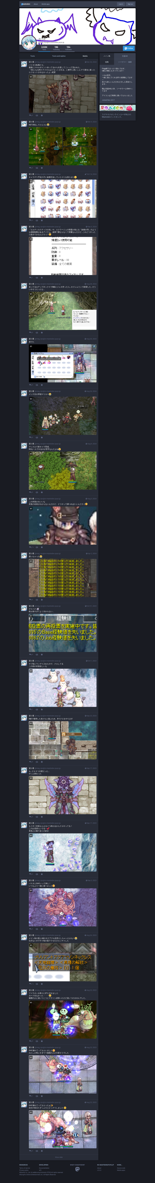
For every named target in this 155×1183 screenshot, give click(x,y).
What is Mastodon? (77, 1165)
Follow (129, 48)
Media (85, 56)
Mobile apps (46, 4)
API (40, 1170)
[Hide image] (31, 76)
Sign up (130, 4)
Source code (121, 1168)
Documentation (44, 1168)
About (36, 4)
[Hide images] (31, 129)
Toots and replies (59, 56)
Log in (121, 4)
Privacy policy (23, 1170)
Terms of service (24, 1168)
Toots (32, 56)
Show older (59, 1157)
